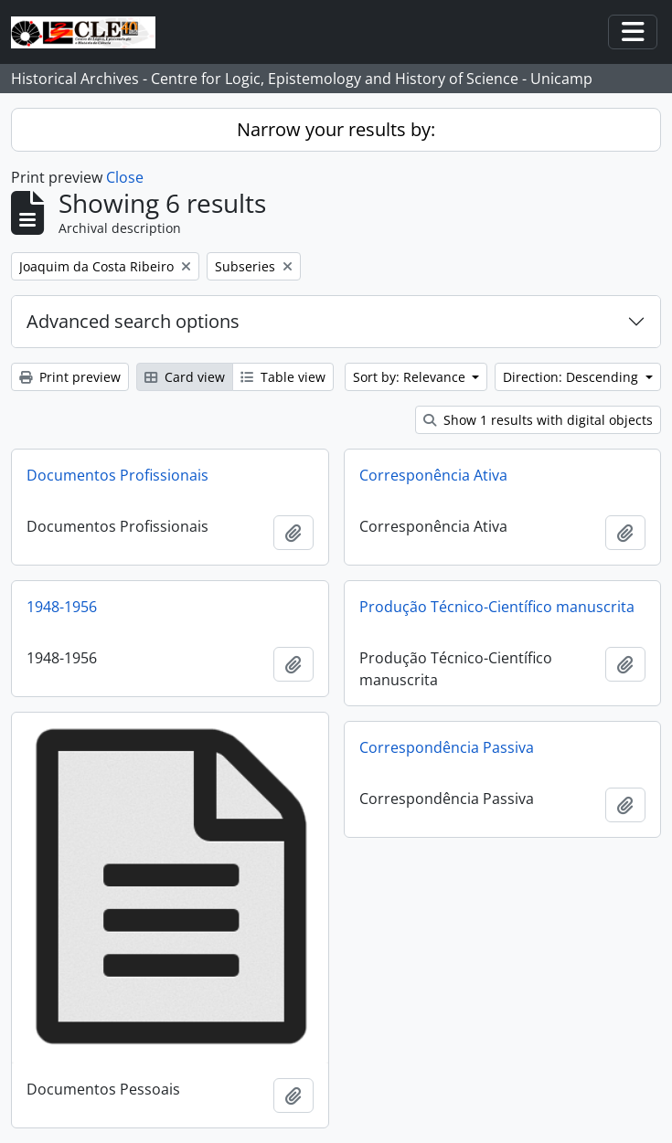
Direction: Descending (572, 377)
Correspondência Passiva (446, 747)
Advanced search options (133, 321)
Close (125, 177)
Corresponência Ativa (433, 475)
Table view (282, 377)
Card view (184, 377)
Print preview (70, 377)
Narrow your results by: (336, 129)
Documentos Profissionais (117, 475)
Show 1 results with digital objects (538, 420)
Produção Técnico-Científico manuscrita (497, 607)
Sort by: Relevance (411, 377)
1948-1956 (62, 607)
